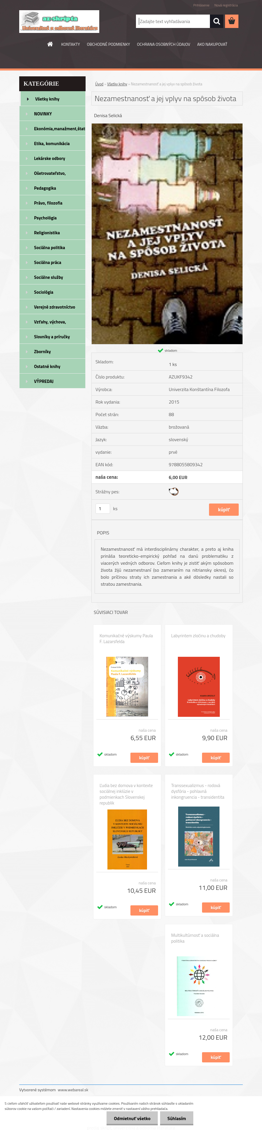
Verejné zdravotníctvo (54, 307)
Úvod (99, 84)
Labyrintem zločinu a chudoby (198, 636)
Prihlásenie (201, 5)
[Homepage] (50, 44)
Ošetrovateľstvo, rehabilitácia (50, 175)
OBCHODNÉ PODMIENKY (108, 44)
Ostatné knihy (47, 366)
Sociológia (43, 292)
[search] (216, 21)
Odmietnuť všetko (132, 1118)
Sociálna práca (47, 262)
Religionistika (47, 232)
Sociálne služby (48, 277)
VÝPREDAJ (44, 381)
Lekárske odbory (49, 158)
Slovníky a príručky (52, 336)
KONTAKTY (70, 44)
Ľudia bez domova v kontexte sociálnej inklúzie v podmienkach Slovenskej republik (126, 794)
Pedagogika (45, 188)
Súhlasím (176, 1118)
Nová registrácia (226, 5)
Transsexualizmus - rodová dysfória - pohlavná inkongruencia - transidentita (197, 791)
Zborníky (42, 351)
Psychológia (45, 217)
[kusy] (102, 509)
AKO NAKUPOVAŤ (212, 44)
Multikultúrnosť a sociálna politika (195, 938)
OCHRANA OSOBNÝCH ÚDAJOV (163, 44)
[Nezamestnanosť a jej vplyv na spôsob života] (167, 125)
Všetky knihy (47, 99)
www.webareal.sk (73, 1090)
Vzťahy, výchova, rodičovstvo (50, 323)
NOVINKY (43, 113)
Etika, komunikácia (52, 143)
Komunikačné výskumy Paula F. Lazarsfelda (126, 639)
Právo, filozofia (48, 203)
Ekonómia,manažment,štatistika (60, 128)
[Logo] (59, 21)
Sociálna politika (49, 247)
